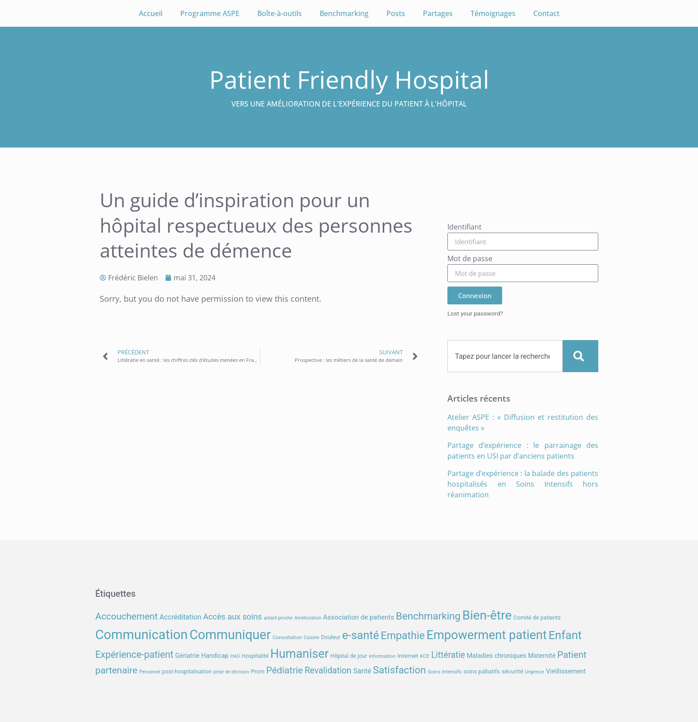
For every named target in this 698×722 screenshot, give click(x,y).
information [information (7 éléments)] (382, 656)
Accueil (150, 13)
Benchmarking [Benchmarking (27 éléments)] (428, 616)
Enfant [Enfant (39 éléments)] (564, 635)
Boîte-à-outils (279, 13)
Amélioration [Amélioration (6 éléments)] (307, 618)
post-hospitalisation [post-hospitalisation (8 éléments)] (186, 671)
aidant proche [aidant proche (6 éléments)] (278, 618)
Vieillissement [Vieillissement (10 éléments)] (566, 671)
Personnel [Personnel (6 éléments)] (150, 672)
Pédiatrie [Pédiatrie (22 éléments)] (284, 670)
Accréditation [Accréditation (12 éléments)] (180, 617)
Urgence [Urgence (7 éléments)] (534, 672)
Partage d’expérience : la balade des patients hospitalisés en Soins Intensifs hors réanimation (522, 484)
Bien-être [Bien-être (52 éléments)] (487, 615)
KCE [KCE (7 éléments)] (424, 656)
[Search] (580, 356)
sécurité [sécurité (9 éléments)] (513, 671)
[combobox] (505, 356)
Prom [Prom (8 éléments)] (257, 671)
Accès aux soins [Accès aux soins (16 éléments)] (232, 616)
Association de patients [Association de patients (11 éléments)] (358, 617)
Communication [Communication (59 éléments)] (141, 634)
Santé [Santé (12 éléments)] (362, 671)
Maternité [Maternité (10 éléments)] (542, 656)
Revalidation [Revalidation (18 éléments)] (327, 670)
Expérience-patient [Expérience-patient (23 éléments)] (134, 654)
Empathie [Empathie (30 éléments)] (403, 635)
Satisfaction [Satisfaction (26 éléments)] (399, 670)
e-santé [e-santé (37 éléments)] (360, 635)
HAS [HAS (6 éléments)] (234, 656)
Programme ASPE (209, 13)
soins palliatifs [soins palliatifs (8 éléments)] (481, 671)
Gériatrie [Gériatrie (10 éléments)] (187, 656)
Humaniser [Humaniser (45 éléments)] (299, 654)
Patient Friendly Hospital (349, 79)
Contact (546, 13)
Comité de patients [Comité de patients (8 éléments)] (536, 617)
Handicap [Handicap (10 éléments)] (214, 656)
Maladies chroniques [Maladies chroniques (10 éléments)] (496, 656)
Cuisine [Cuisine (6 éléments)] (311, 637)
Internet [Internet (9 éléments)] (408, 655)
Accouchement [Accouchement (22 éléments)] (126, 616)
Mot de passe (469, 259)
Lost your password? (475, 313)
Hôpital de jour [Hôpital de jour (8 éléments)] (348, 655)
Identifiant (464, 227)
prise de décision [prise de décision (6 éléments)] (231, 672)
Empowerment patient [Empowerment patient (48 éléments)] (486, 635)
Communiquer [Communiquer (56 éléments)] (230, 634)
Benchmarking (344, 13)
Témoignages (493, 13)
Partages (438, 13)
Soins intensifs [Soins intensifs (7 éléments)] (445, 672)
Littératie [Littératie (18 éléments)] (448, 655)
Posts (395, 13)
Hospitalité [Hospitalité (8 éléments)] (254, 655)
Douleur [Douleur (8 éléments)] (331, 637)
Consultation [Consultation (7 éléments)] (287, 637)
